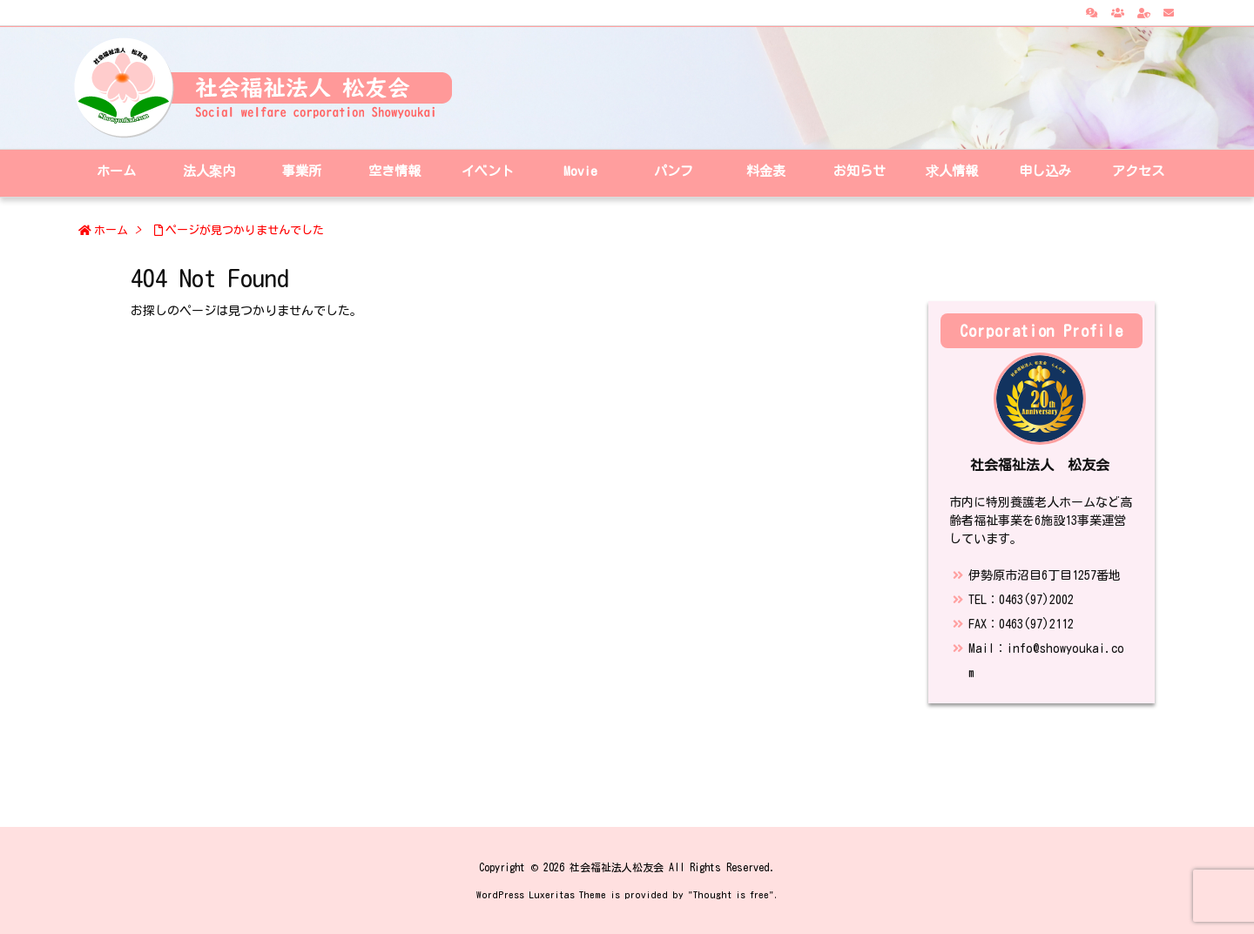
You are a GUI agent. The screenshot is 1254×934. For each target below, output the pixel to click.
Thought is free (731, 894)
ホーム (111, 230)
